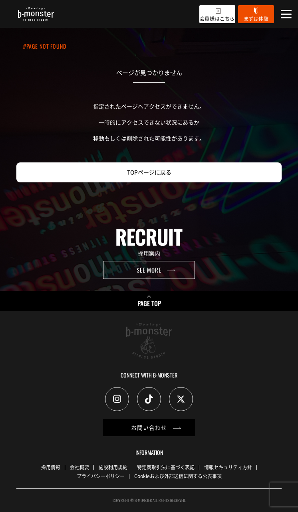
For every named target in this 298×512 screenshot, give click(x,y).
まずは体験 (256, 18)
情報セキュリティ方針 (228, 467)
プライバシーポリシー (101, 475)
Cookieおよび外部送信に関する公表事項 (178, 475)
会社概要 (79, 467)
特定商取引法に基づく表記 (166, 467)
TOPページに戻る (149, 172)
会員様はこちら (217, 18)
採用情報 (50, 467)
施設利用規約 (113, 467)
